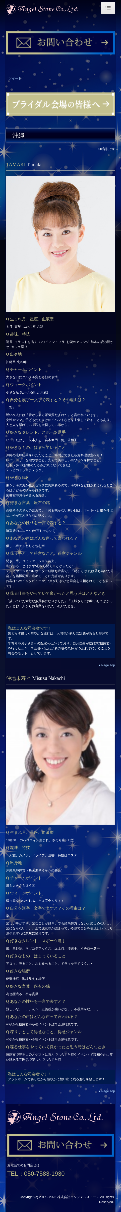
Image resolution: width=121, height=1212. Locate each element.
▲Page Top (106, 665)
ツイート (14, 78)
